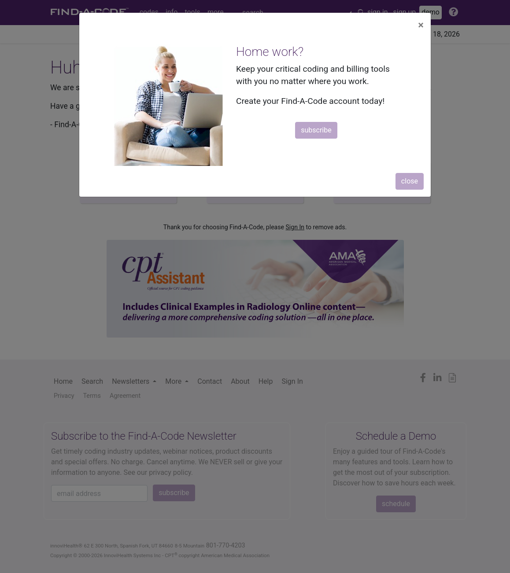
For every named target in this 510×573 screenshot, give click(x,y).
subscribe (316, 130)
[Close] (421, 25)
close (409, 181)
